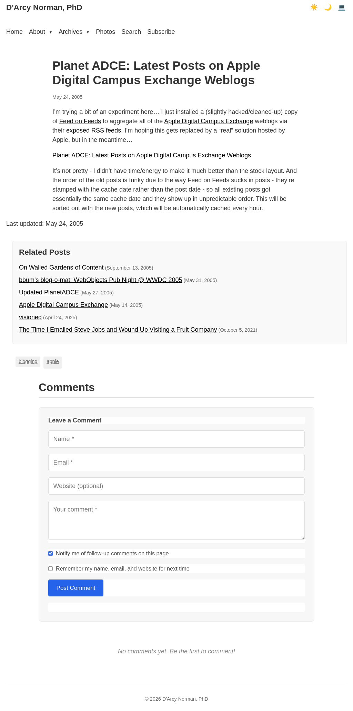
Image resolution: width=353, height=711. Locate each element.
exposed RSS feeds (93, 130)
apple (53, 361)
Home (14, 31)
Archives (74, 31)
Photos (105, 31)
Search (131, 31)
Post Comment (76, 588)
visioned (30, 317)
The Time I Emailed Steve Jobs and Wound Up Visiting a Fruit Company (118, 329)
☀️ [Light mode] (314, 7)
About (40, 31)
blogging (28, 361)
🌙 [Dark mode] (328, 7)
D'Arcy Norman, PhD (44, 7)
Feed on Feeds (80, 121)
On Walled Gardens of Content (61, 267)
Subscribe (161, 31)
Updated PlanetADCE (49, 292)
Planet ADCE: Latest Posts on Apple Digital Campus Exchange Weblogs (151, 155)
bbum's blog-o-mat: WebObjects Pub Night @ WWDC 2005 (100, 279)
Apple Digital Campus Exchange (208, 121)
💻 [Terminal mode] (341, 7)
